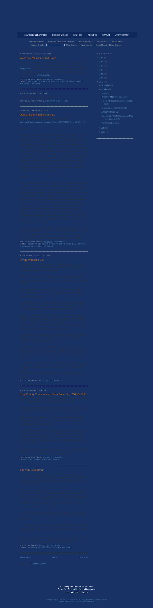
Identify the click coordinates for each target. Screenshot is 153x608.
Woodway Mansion (75, 81)
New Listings (102, 41)
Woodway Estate (43, 75)
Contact (106, 35)
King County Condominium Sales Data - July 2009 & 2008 (53, 394)
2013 (101, 66)
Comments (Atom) (38, 563)
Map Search (71, 45)
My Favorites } (122, 35)
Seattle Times (25, 68)
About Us (74, 592)
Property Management (116, 29)
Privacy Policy (80, 601)
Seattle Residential (76, 16)
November (105, 85)
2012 (101, 70)
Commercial (76, 29)
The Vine (66, 548)
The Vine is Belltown (32, 469)
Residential (62, 589)
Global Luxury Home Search (108, 45)
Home (54, 557)
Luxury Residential (37, 29)
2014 (101, 62)
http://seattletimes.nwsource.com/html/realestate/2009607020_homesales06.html (52, 122)
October (104, 89)
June (103, 132)
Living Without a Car (32, 259)
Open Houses (86, 45)
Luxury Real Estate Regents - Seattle (34, 589)
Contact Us (84, 592)
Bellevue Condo (36, 244)
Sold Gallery (117, 41)
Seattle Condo (45, 246)
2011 (101, 74)
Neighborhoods (60, 35)
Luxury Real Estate (118, 589)
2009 (101, 82)
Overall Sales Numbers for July (37, 114)
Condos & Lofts (37, 45)
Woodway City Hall (37, 81)
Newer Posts (25, 557)
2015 (101, 58)
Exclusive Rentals (85, 41)
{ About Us (92, 35)
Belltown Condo (36, 548)
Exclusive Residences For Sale (61, 41)
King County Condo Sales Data (61, 244)
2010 (101, 78)
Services (77, 35)
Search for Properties (36, 35)
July (103, 128)
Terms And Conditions (66, 601)
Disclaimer (90, 601)
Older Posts (83, 557)
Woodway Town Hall (30, 83)
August (104, 93)
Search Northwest (36, 41)
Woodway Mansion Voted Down (38, 58)
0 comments (60, 79)
